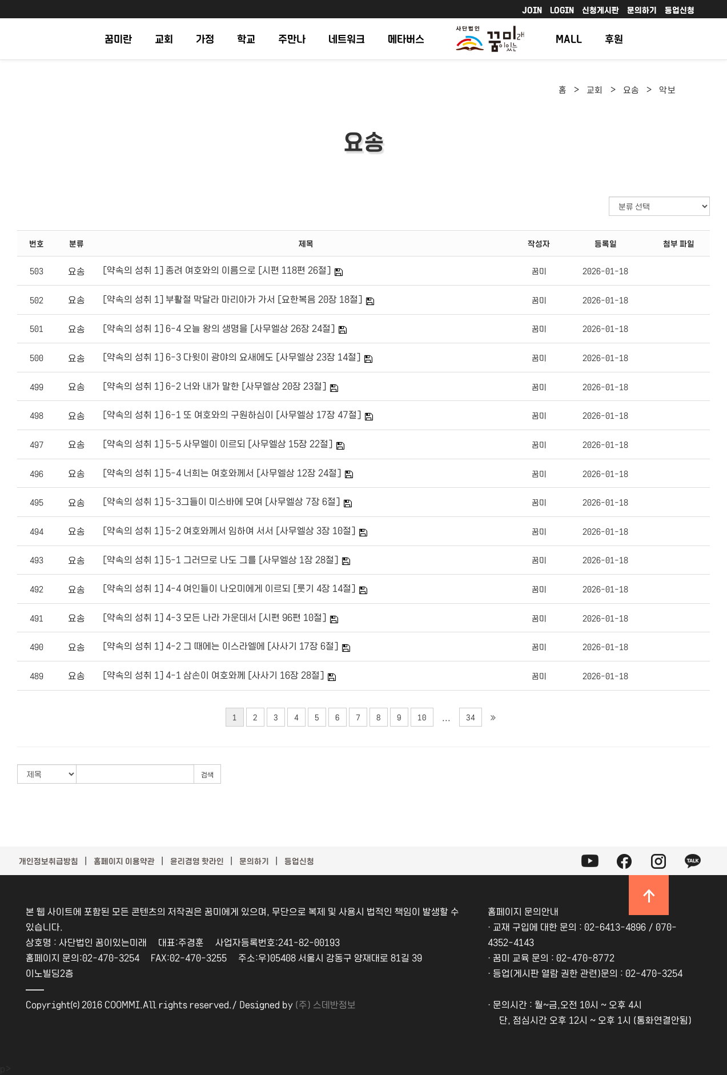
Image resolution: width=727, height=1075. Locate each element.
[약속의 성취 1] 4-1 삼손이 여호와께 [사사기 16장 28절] (213, 674)
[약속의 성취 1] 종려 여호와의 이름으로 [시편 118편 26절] (217, 269)
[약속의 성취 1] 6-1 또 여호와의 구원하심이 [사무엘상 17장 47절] (232, 414)
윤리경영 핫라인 (197, 861)
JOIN (532, 9)
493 (36, 559)
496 (36, 473)
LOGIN (562, 9)
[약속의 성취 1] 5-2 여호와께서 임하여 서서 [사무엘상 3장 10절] (229, 530)
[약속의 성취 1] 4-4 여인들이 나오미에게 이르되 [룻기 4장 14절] (229, 588)
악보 (667, 89)
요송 (631, 89)
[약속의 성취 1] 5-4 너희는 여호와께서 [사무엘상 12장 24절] (222, 472)
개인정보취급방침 (48, 861)
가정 (205, 38)
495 (36, 502)
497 (36, 444)
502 (36, 300)
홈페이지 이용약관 (124, 861)
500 (36, 357)
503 (36, 270)
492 (36, 589)
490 (36, 646)
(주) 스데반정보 (325, 1004)
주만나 (292, 38)
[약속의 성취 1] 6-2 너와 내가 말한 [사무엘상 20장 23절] (214, 385)
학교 (246, 38)
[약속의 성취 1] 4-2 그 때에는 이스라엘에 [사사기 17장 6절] (220, 645)
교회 (164, 38)
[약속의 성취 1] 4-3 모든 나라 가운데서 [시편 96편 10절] (214, 617)
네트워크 (346, 38)
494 (36, 531)
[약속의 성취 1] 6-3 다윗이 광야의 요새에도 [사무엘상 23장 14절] (231, 356)
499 (36, 386)
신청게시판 (600, 9)
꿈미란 (118, 38)
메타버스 (406, 38)
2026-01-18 (605, 270)
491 (36, 618)
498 (36, 415)
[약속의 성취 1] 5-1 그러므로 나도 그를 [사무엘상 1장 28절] (220, 559)
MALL (569, 38)
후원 (614, 38)
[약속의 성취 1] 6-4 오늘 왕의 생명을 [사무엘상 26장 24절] (219, 328)
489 (36, 675)
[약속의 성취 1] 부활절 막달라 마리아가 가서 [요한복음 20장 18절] (232, 299)
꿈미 (539, 270)
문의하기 (642, 9)
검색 (207, 774)
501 (36, 328)
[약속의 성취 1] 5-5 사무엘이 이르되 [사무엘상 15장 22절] (217, 443)
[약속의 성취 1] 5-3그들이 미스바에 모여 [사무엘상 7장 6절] (221, 501)
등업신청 (679, 9)
